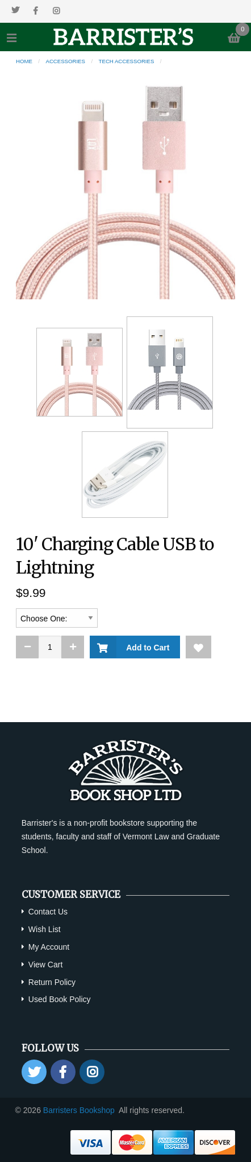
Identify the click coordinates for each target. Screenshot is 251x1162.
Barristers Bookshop (79, 1110)
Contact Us (48, 911)
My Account (48, 946)
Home (24, 61)
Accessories (65, 61)
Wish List (44, 929)
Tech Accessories (126, 61)
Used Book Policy (59, 999)
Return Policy (52, 982)
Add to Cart (145, 647)
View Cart (45, 964)
